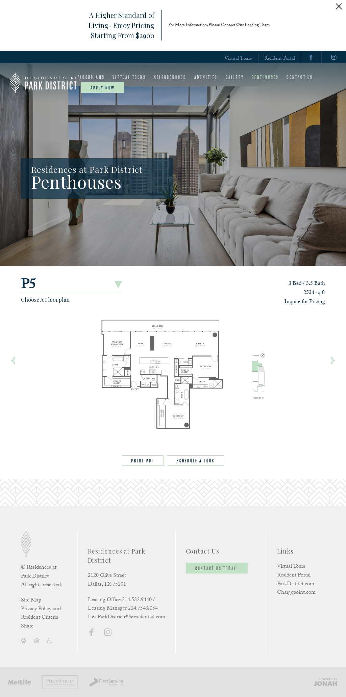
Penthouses (265, 77)
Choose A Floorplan (45, 299)
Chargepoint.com (296, 592)
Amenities (206, 77)
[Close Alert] (339, 6)
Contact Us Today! (216, 568)
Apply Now (103, 87)
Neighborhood (170, 77)
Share (27, 626)
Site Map (31, 600)
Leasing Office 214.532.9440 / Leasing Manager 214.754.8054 (123, 605)
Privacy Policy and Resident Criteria (41, 613)
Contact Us (300, 77)
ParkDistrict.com (295, 584)
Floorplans (91, 77)
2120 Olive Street (107, 576)
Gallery (235, 77)
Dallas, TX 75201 (107, 584)
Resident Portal (279, 59)
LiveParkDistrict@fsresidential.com (126, 617)
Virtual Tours (238, 59)
